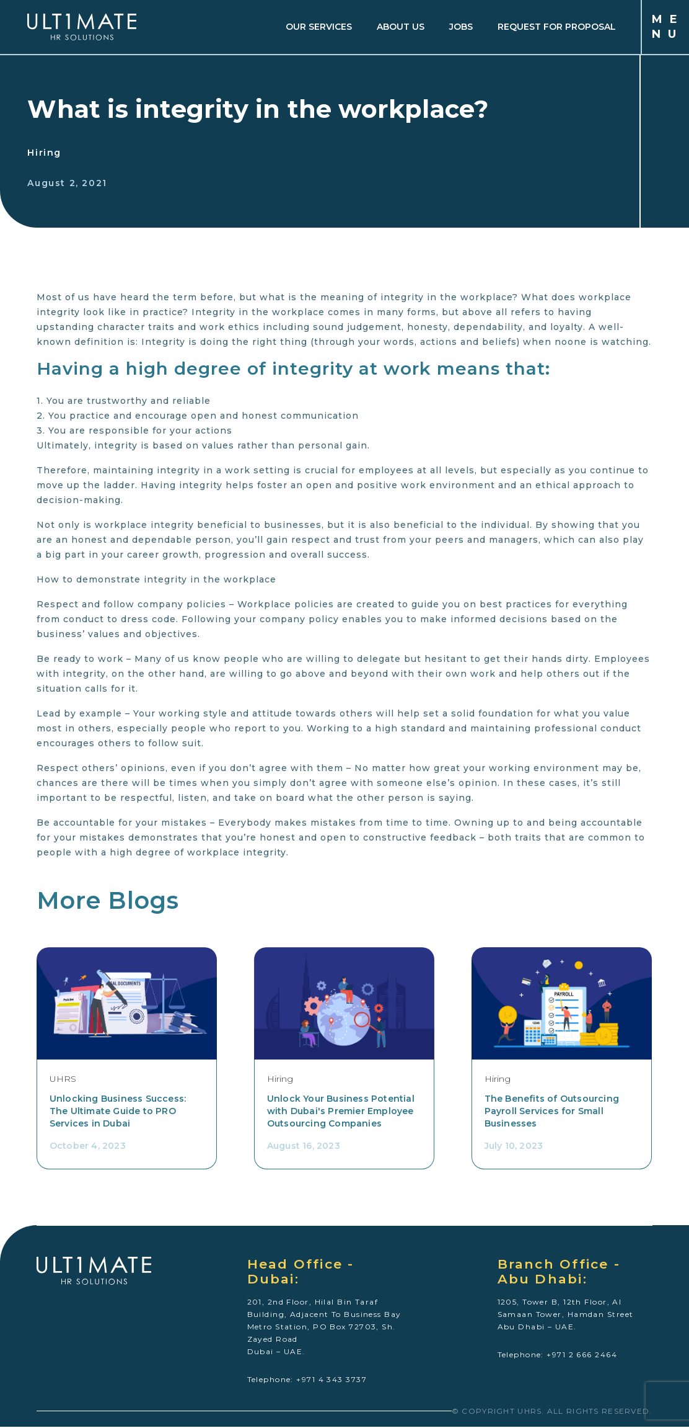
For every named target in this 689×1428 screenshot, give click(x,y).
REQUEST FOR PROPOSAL (555, 27)
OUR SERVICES (317, 27)
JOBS (460, 27)
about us (399, 27)
